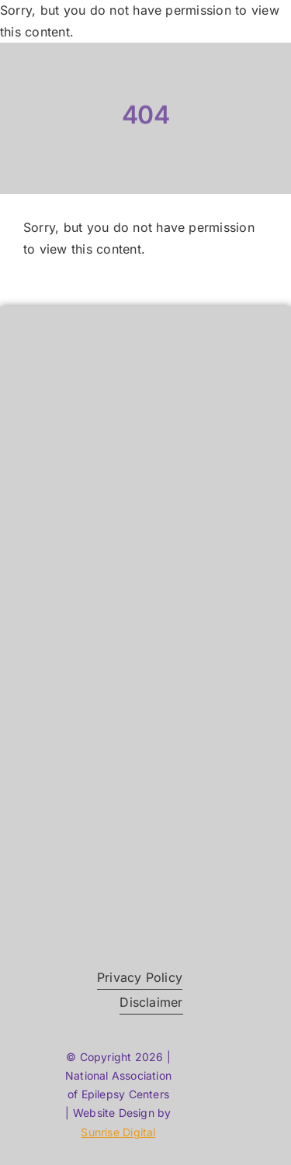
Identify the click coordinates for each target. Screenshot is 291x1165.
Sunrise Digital (118, 1132)
